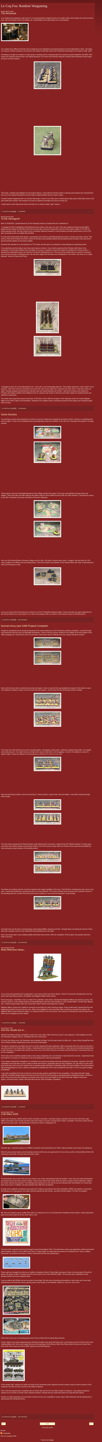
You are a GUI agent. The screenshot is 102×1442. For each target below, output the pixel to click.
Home (47, 1423)
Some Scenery (9, 414)
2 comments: (22, 408)
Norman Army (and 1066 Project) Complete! (24, 626)
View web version (47, 1427)
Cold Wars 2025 (9, 1114)
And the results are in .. (13, 1030)
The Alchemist (8, 13)
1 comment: (21, 211)
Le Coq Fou (6, 1433)
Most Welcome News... (13, 949)
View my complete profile (8, 1436)
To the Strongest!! (10, 218)
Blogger (51, 1440)
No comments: (22, 620)
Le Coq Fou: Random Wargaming (24, 6)
